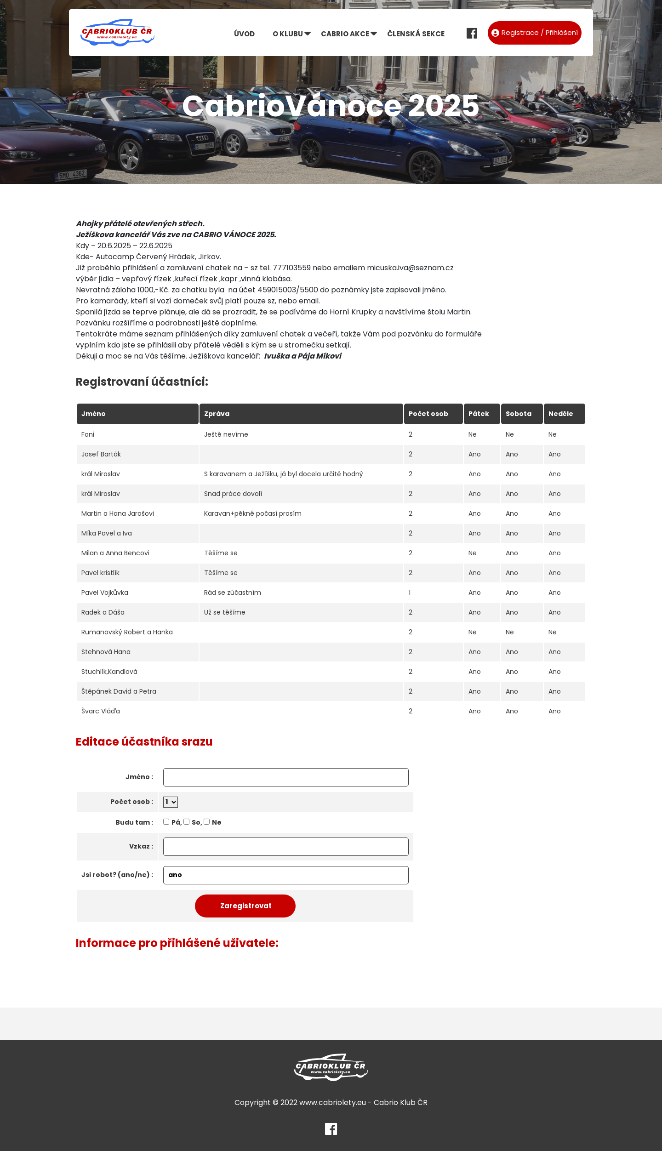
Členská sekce (416, 34)
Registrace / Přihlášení (534, 32)
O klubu (288, 34)
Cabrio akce (345, 34)
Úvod (244, 34)
